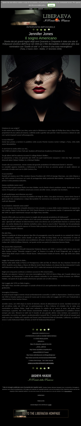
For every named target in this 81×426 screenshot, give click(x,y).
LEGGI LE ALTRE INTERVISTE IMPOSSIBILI (41, 363)
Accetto (51, 5)
